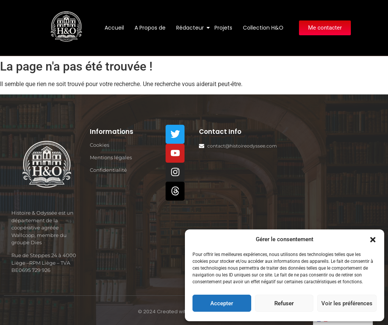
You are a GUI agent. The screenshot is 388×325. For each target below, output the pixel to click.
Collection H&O (263, 27)
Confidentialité (108, 170)
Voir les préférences (346, 303)
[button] (373, 239)
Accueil (114, 27)
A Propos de (150, 27)
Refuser (284, 303)
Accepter (221, 303)
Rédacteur (191, 27)
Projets (223, 27)
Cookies (99, 145)
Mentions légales (111, 157)
